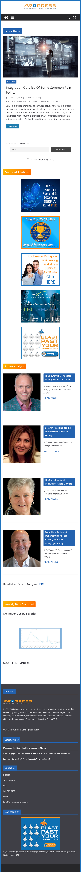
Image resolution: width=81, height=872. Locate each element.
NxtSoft (53, 101)
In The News (11, 82)
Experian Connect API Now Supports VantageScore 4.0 (27, 759)
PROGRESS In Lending (33, 98)
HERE (41, 584)
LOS (48, 101)
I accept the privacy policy (40, 159)
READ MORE (51, 398)
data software (32, 101)
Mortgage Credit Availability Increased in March (24, 748)
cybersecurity (21, 101)
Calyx (13, 101)
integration (42, 101)
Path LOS (59, 101)
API (9, 101)
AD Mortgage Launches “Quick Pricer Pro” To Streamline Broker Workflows (36, 753)
